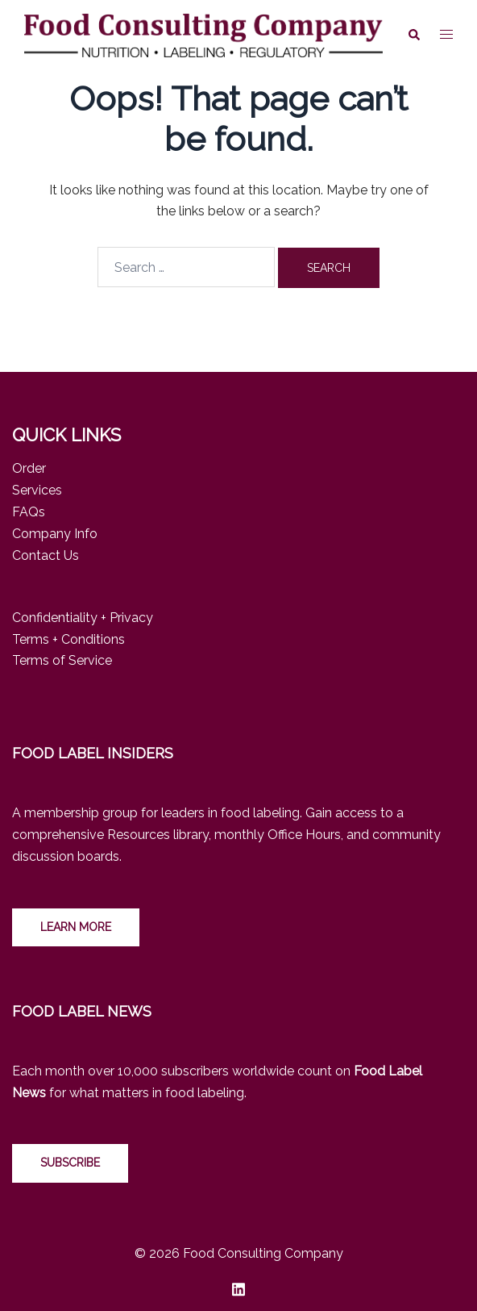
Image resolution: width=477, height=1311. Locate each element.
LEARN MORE (75, 927)
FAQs (28, 512)
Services (37, 490)
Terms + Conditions (68, 639)
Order (29, 468)
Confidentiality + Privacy (82, 617)
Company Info (54, 533)
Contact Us (45, 555)
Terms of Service (62, 660)
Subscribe (70, 1162)
